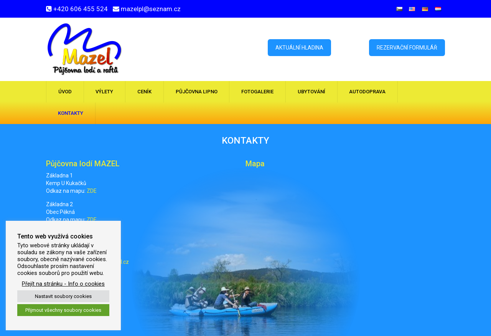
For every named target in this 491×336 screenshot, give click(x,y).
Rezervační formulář (407, 48)
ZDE (92, 191)
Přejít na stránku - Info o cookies (63, 283)
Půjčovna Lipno (196, 91)
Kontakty (70, 113)
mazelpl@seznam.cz (151, 9)
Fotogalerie (257, 91)
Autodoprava (367, 91)
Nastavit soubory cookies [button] (63, 296)
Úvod (65, 91)
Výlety (104, 91)
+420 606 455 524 (80, 9)
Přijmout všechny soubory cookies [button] (63, 310)
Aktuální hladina (299, 48)
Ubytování (311, 91)
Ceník (144, 91)
